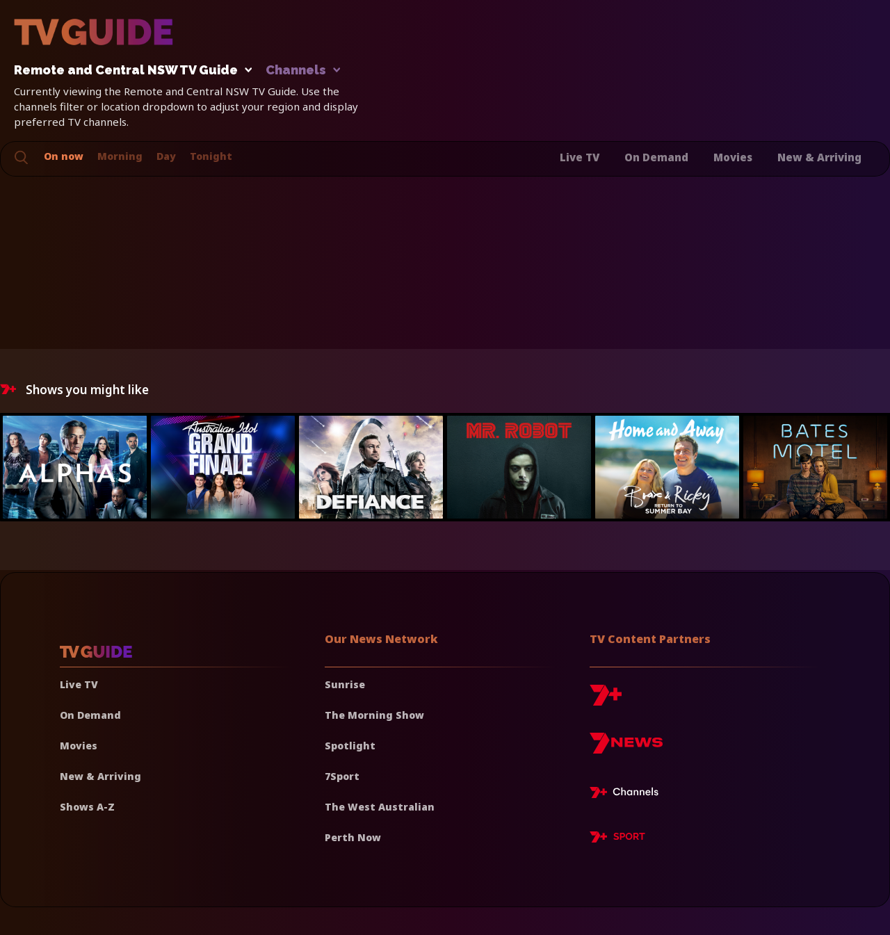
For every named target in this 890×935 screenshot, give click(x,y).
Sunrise (345, 684)
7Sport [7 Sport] (342, 776)
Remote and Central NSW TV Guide (129, 70)
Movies (732, 157)
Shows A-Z (87, 806)
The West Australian (380, 806)
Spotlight (350, 745)
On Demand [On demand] (90, 715)
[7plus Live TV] (628, 794)
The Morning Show (374, 715)
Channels (302, 70)
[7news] (626, 748)
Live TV (579, 157)
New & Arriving (819, 157)
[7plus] (606, 700)
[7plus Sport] (617, 839)
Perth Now (353, 837)
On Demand (656, 157)
